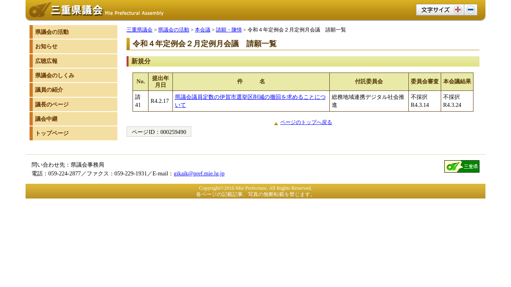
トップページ (52, 133)
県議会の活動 (173, 30)
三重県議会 (140, 30)
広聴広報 (46, 61)
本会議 (202, 30)
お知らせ (46, 46)
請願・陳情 (229, 30)
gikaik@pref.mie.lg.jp (199, 173)
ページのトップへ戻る (306, 122)
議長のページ (52, 104)
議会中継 (46, 119)
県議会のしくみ (54, 75)
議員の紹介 (49, 89)
